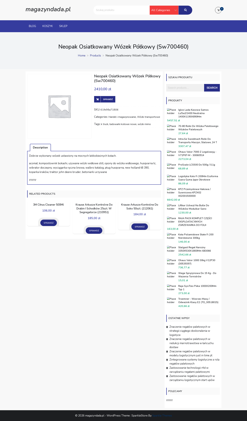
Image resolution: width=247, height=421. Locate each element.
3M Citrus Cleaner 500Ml (48, 205)
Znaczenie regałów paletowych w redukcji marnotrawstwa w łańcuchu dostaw (191, 343)
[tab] (40, 147)
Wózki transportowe (148, 117)
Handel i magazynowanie (122, 117)
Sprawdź (108, 99)
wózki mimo (144, 124)
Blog (32, 26)
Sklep (63, 26)
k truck (104, 124)
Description (40, 147)
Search (212, 87)
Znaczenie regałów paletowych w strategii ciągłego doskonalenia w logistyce (189, 331)
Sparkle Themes (162, 415)
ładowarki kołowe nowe (123, 124)
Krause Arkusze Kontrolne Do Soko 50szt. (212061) (139, 206)
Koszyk (47, 26)
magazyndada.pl (48, 9)
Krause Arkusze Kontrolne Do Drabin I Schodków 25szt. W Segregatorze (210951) (94, 208)
